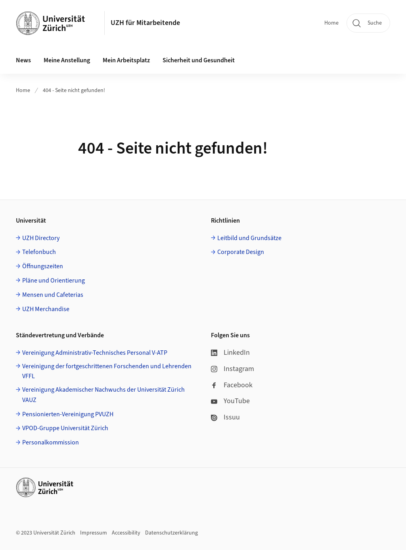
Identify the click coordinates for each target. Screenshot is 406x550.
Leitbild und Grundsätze (249, 238)
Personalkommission (50, 442)
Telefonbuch (39, 252)
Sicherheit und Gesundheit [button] (199, 60)
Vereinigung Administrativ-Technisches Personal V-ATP (94, 352)
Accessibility (126, 533)
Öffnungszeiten (42, 266)
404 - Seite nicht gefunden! (74, 90)
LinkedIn (230, 353)
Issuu (225, 417)
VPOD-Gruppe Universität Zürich (65, 428)
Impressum (93, 533)
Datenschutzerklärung (171, 533)
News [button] (23, 60)
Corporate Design (240, 252)
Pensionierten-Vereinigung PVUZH (67, 414)
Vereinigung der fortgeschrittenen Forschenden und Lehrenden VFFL (107, 371)
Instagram (232, 369)
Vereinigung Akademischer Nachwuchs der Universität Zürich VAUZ (103, 394)
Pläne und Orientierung (53, 280)
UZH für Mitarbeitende (145, 23)
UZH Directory (40, 238)
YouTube (230, 401)
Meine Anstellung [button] (67, 60)
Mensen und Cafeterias (52, 294)
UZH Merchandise (45, 309)
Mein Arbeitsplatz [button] (126, 60)
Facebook (232, 385)
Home (331, 23)
